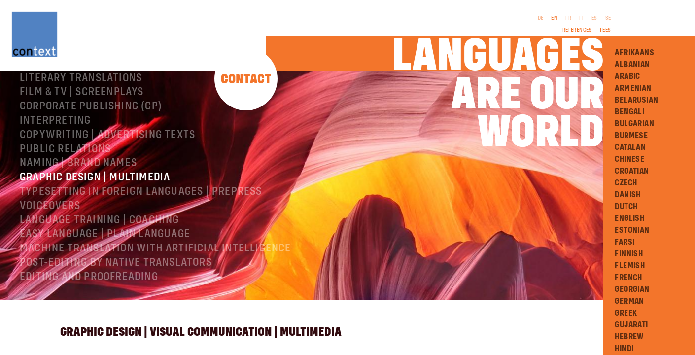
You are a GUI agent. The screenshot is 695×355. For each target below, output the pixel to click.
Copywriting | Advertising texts (107, 171)
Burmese (631, 135)
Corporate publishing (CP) (91, 142)
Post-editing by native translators (116, 298)
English (629, 218)
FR (568, 18)
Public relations (65, 185)
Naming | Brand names (78, 199)
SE (608, 18)
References (577, 30)
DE (541, 18)
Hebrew (629, 336)
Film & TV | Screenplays (82, 128)
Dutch (626, 206)
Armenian (633, 88)
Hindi (624, 348)
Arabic (627, 76)
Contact (246, 79)
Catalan (630, 147)
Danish (627, 194)
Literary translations (81, 114)
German (629, 301)
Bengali (629, 111)
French (628, 277)
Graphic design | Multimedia (95, 213)
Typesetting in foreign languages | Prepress (141, 227)
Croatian (632, 171)
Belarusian (636, 100)
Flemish (630, 265)
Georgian (632, 289)
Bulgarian (634, 123)
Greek (626, 313)
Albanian (632, 64)
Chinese (629, 159)
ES (594, 18)
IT (581, 18)
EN (554, 18)
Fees (605, 30)
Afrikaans (634, 52)
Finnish (629, 253)
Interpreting (55, 156)
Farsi (624, 242)
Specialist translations (85, 100)
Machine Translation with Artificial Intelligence (155, 284)
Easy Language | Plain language (105, 270)
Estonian (632, 230)
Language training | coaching (99, 256)
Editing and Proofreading (89, 313)
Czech (626, 182)
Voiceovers (50, 242)
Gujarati (631, 324)
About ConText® (62, 85)
